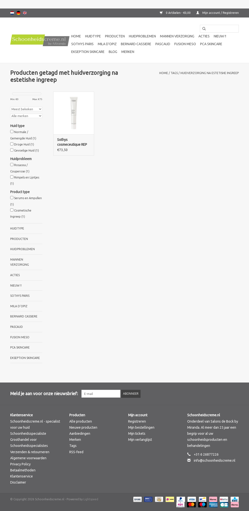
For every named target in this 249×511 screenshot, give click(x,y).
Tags (174, 73)
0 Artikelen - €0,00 (175, 12)
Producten (115, 36)
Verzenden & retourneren (29, 452)
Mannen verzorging (177, 36)
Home (76, 36)
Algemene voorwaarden (28, 458)
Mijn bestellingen (141, 427)
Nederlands (12, 13)
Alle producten (80, 421)
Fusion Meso (185, 44)
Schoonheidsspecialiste (28, 433)
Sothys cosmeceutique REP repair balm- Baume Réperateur (72, 142)
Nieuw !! (220, 36)
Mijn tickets (136, 433)
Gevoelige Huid (26, 150)
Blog (113, 52)
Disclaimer (18, 482)
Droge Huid (24, 144)
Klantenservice (21, 476)
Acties (204, 36)
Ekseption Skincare (88, 52)
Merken (127, 52)
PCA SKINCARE (211, 44)
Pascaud (162, 44)
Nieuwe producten (83, 427)
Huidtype (93, 36)
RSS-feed (76, 452)
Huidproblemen (142, 36)
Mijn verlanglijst (140, 440)
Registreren (137, 421)
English (25, 13)
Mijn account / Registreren (217, 12)
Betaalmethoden (23, 470)
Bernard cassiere (136, 44)
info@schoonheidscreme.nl (214, 460)
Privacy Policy (20, 464)
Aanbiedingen (79, 433)
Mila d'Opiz (107, 44)
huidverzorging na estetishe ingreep (209, 73)
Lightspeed (90, 499)
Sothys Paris (82, 44)
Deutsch (18, 13)
